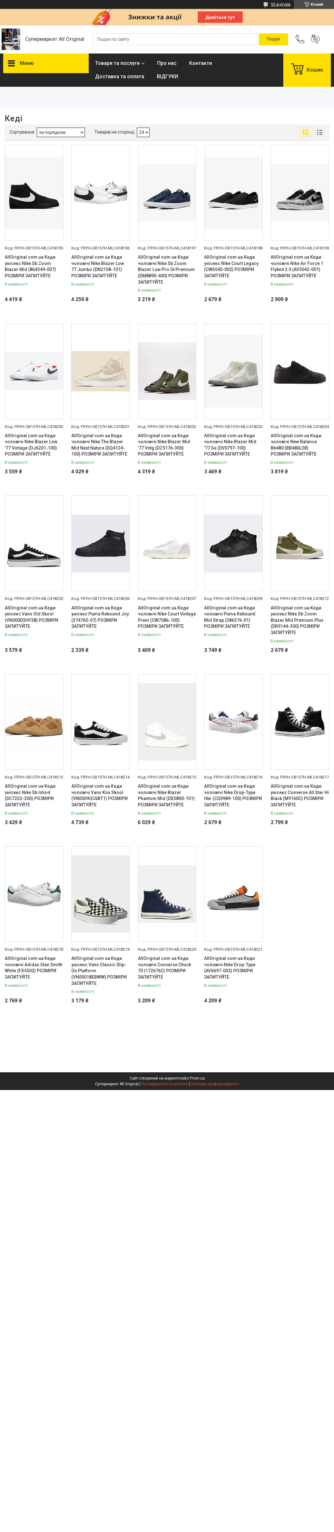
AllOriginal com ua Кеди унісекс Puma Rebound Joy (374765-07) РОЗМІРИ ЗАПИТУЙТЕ (100, 617)
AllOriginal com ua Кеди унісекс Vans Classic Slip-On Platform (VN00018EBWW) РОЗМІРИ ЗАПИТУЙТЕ (99, 971)
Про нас (167, 63)
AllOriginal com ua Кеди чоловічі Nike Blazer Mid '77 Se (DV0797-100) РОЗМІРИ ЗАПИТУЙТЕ (230, 445)
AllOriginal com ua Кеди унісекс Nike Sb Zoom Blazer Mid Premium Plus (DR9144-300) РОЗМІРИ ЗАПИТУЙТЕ (297, 620)
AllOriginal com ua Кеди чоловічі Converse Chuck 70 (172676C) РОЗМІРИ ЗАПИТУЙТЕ (164, 968)
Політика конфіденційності (215, 1084)
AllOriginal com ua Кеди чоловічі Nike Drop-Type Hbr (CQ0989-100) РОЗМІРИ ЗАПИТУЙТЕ (233, 795)
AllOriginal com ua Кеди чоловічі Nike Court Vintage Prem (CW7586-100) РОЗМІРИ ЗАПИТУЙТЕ (167, 617)
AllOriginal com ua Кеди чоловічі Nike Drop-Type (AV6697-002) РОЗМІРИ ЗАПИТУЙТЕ (229, 968)
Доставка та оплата (119, 76)
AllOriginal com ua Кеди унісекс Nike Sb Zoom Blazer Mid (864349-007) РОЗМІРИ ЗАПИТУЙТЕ (30, 266)
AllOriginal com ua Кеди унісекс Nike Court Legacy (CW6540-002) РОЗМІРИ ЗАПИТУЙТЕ (231, 266)
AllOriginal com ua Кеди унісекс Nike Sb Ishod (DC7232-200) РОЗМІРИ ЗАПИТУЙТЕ (30, 795)
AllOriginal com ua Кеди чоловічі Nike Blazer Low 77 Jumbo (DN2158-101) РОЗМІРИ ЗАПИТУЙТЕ (97, 266)
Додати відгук (315, 39)
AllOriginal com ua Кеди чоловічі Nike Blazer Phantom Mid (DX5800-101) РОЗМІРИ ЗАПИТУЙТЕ (166, 795)
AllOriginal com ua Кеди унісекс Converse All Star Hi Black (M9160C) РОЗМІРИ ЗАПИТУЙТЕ (300, 795)
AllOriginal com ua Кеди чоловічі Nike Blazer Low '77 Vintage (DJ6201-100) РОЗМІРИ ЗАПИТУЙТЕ (31, 445)
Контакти (200, 63)
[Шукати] (273, 39)
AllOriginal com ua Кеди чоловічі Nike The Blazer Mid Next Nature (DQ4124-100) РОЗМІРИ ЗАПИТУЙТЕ (99, 445)
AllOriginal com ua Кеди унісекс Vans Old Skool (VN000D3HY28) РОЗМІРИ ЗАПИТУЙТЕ (31, 617)
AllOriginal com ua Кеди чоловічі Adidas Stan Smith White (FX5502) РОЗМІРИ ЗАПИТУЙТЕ (33, 968)
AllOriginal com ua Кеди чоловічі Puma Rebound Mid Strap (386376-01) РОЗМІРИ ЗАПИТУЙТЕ (229, 617)
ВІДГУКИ (167, 76)
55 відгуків (281, 4)
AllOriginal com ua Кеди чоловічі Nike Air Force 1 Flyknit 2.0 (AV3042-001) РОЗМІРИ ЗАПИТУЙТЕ (297, 266)
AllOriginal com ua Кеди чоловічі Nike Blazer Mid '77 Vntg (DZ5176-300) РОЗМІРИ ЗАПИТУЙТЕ (164, 445)
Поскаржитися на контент (164, 1084)
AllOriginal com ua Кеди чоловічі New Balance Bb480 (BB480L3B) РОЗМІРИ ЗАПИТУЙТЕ (296, 445)
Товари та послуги (117, 63)
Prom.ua (197, 1078)
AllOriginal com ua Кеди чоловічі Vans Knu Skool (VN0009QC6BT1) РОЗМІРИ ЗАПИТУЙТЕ (99, 795)
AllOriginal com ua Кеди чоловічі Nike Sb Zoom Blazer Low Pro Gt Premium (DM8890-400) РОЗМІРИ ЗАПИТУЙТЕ (166, 269)
